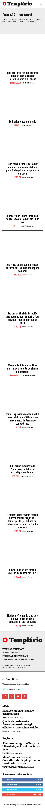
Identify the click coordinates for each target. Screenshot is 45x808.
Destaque (16, 177)
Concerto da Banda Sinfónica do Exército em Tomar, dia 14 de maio (22, 219)
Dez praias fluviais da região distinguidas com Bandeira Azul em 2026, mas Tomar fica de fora (22, 318)
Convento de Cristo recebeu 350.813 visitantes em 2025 (22, 571)
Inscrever (37, 794)
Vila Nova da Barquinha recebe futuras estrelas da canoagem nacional (22, 268)
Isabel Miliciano (29, 83)
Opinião (16, 125)
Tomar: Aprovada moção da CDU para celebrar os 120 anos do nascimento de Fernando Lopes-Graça (22, 419)
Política (16, 476)
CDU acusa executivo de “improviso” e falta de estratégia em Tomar (22, 469)
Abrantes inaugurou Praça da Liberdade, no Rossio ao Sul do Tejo (21, 746)
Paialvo (5, 717)
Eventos (16, 226)
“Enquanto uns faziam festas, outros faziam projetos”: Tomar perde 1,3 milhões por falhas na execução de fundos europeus (22, 521)
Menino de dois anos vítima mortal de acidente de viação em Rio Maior (22, 368)
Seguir (38, 784)
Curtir (38, 779)
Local (4, 731)
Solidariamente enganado (22, 121)
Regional (6, 753)
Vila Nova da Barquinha (12, 767)
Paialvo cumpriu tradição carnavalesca (18, 712)
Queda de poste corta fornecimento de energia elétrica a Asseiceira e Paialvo (20, 724)
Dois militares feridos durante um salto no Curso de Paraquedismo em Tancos (23, 76)
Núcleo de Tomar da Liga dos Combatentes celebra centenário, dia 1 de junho (22, 618)
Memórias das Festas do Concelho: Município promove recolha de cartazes (21, 760)
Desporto (16, 275)
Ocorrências (16, 83)
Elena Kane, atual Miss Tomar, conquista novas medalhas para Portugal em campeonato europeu (22, 168)
